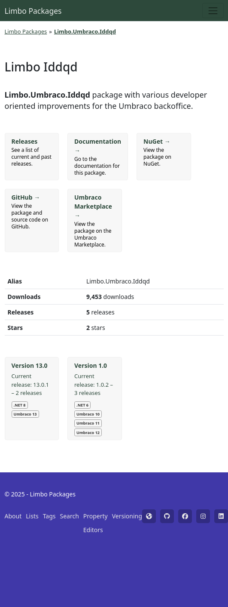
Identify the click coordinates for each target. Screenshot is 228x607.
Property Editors (95, 523)
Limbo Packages (33, 11)
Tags (49, 516)
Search (69, 516)
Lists (32, 516)
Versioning (127, 516)
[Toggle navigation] (212, 10)
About (13, 516)
